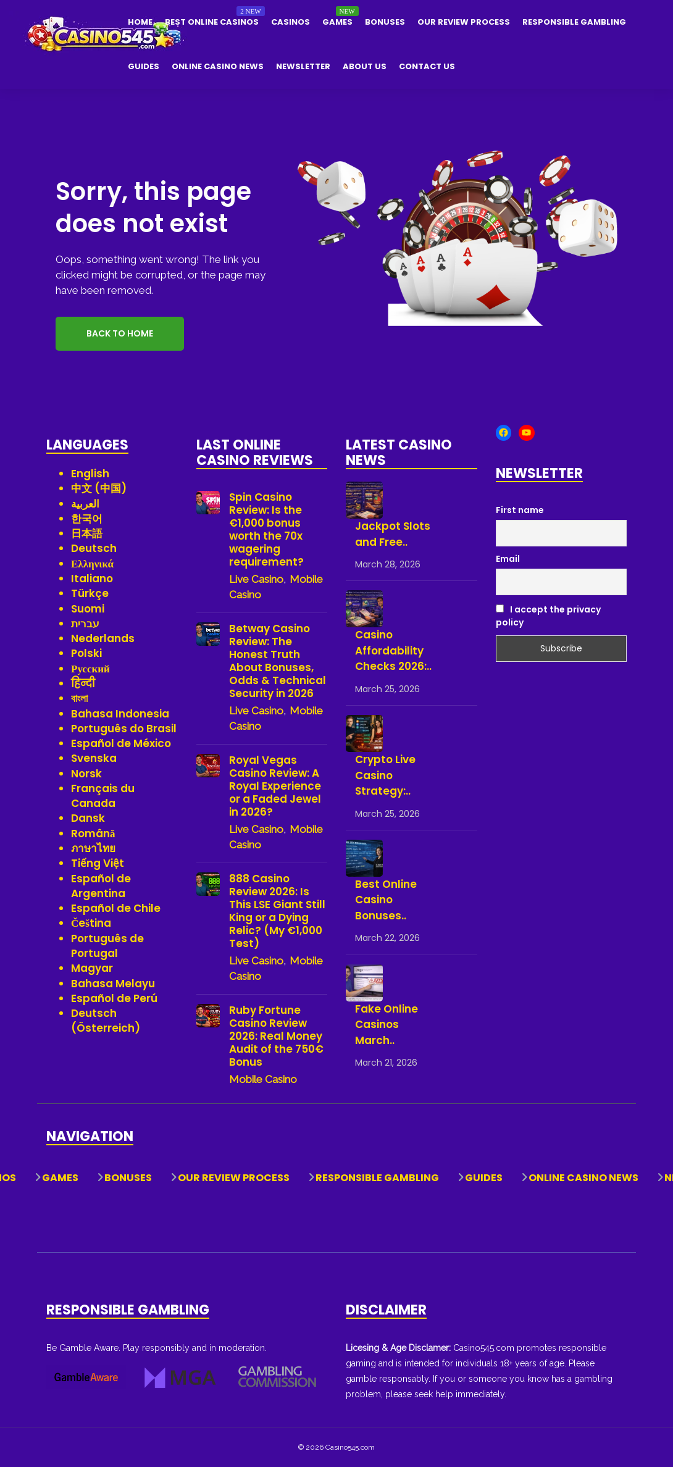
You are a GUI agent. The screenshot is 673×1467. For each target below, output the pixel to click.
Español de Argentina (101, 886)
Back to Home (119, 333)
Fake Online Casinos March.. (386, 1024)
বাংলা (79, 698)
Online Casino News (218, 66)
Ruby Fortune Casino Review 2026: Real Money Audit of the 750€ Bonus (276, 1036)
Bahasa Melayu (113, 983)
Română (93, 833)
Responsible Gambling (574, 22)
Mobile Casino (263, 1079)
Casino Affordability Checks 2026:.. (393, 650)
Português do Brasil (124, 728)
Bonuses (385, 22)
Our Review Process (463, 22)
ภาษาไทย (93, 848)
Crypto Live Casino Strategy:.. (385, 775)
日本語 (86, 533)
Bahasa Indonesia (120, 713)
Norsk (86, 773)
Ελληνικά (92, 563)
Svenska (94, 758)
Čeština (91, 923)
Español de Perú (114, 998)
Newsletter (303, 66)
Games (337, 22)
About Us (365, 66)
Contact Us (427, 66)
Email (508, 559)
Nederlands (103, 638)
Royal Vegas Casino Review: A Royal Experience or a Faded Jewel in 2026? (275, 786)
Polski (86, 653)
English (90, 473)
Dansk (88, 818)
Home (140, 22)
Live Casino (256, 579)
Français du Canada (103, 796)
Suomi (87, 608)
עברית (85, 623)
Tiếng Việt (97, 863)
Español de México (121, 743)
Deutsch (94, 548)
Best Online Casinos (212, 22)
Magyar (92, 968)
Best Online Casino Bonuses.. (386, 900)
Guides (143, 66)
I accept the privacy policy (548, 616)
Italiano (92, 578)
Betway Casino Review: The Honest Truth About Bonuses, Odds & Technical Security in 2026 (277, 661)
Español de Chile (116, 908)
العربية (85, 503)
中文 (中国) (99, 488)
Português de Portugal (107, 946)
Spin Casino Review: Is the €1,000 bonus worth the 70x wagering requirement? (266, 530)
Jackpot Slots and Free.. (392, 534)
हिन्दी (83, 683)
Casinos (290, 22)
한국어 (86, 518)
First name (520, 510)
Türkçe (90, 593)
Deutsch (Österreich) (105, 1020)
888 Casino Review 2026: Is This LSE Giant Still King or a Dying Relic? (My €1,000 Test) (277, 911)
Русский (90, 668)
